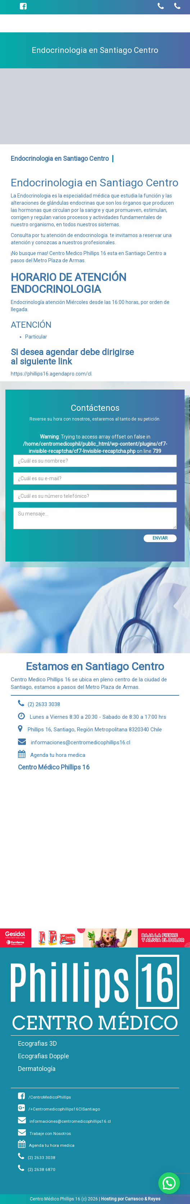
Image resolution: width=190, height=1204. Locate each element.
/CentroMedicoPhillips (44, 1097)
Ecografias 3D (37, 1043)
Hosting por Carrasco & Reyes (130, 1198)
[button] (169, 1183)
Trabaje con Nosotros (44, 1133)
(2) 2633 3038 (36, 1157)
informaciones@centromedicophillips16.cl (64, 1121)
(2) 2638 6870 (36, 1169)
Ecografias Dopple (43, 1056)
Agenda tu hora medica (51, 755)
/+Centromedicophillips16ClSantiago (59, 1109)
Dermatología (36, 1068)
